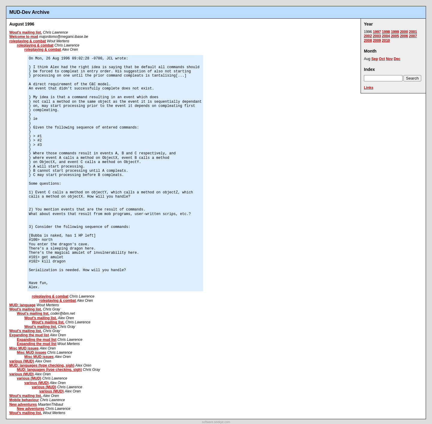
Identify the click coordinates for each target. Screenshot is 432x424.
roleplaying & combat (27, 41)
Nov (389, 59)
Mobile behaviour (24, 400)
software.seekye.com (216, 422)
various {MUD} (21, 361)
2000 (404, 32)
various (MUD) (21, 374)
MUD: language (22, 305)
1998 (386, 32)
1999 (395, 32)
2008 (368, 40)
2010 (386, 40)
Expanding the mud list (29, 335)
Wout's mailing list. (25, 32)
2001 (413, 32)
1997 (377, 32)
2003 (377, 36)
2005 (395, 36)
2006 (404, 36)
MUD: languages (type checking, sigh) (41, 365)
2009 (377, 40)
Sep (374, 59)
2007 (413, 36)
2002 (368, 36)
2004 (386, 36)
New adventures (23, 404)
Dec (397, 59)
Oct (382, 59)
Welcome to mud (23, 37)
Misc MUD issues (24, 348)
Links (368, 88)
